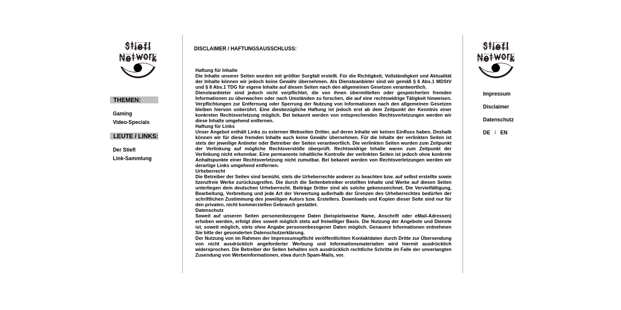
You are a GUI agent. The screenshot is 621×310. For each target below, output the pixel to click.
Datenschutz (498, 120)
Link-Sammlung (131, 158)
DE (486, 133)
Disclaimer (496, 107)
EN (504, 133)
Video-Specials (130, 122)
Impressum (497, 94)
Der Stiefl (122, 150)
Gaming (130, 114)
